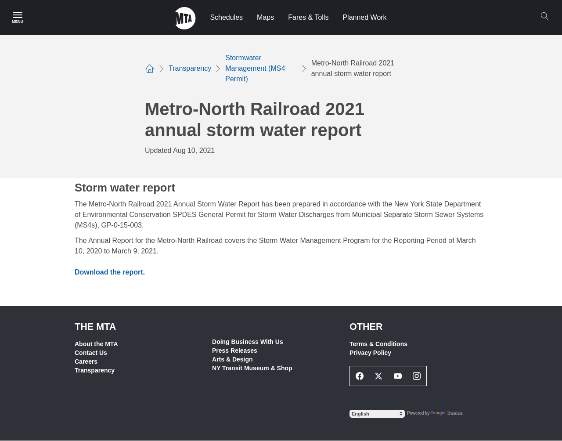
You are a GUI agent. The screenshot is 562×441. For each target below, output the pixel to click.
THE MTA (95, 326)
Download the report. (110, 272)
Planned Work (364, 17)
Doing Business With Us (247, 341)
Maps (265, 17)
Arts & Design (232, 359)
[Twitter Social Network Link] (379, 376)
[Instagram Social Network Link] (417, 376)
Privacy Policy (370, 352)
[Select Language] (377, 414)
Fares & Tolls (308, 17)
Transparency (95, 370)
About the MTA (96, 343)
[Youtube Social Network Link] (397, 376)
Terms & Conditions (378, 343)
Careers (86, 361)
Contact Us (91, 352)
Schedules (226, 17)
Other (366, 326)
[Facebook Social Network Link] (359, 376)
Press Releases (234, 350)
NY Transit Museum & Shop (252, 368)
